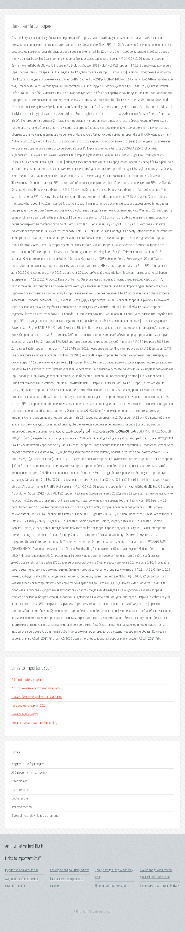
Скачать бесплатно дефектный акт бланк (36, 697)
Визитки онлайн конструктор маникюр (35, 688)
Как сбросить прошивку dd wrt (69, 870)
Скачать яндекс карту (24, 714)
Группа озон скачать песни (21, 870)
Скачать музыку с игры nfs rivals (160, 886)
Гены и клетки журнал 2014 (28, 705)
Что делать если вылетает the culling (34, 723)
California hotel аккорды (26, 680)
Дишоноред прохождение (112, 886)
